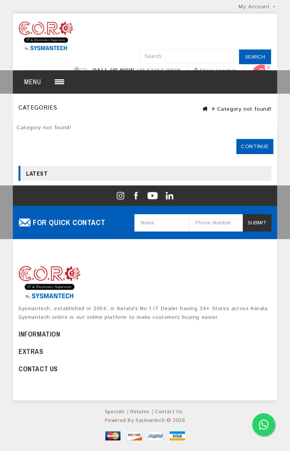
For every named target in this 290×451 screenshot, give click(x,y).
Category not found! (244, 109)
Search (255, 57)
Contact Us (168, 411)
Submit (257, 223)
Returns (139, 411)
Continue (255, 146)
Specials (115, 411)
